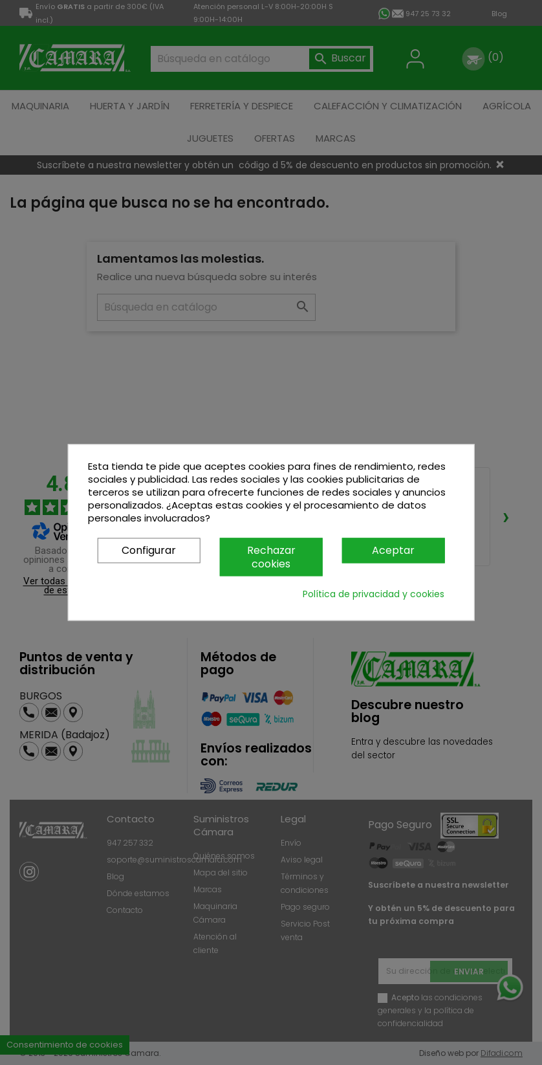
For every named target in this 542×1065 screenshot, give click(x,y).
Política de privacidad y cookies (373, 594)
